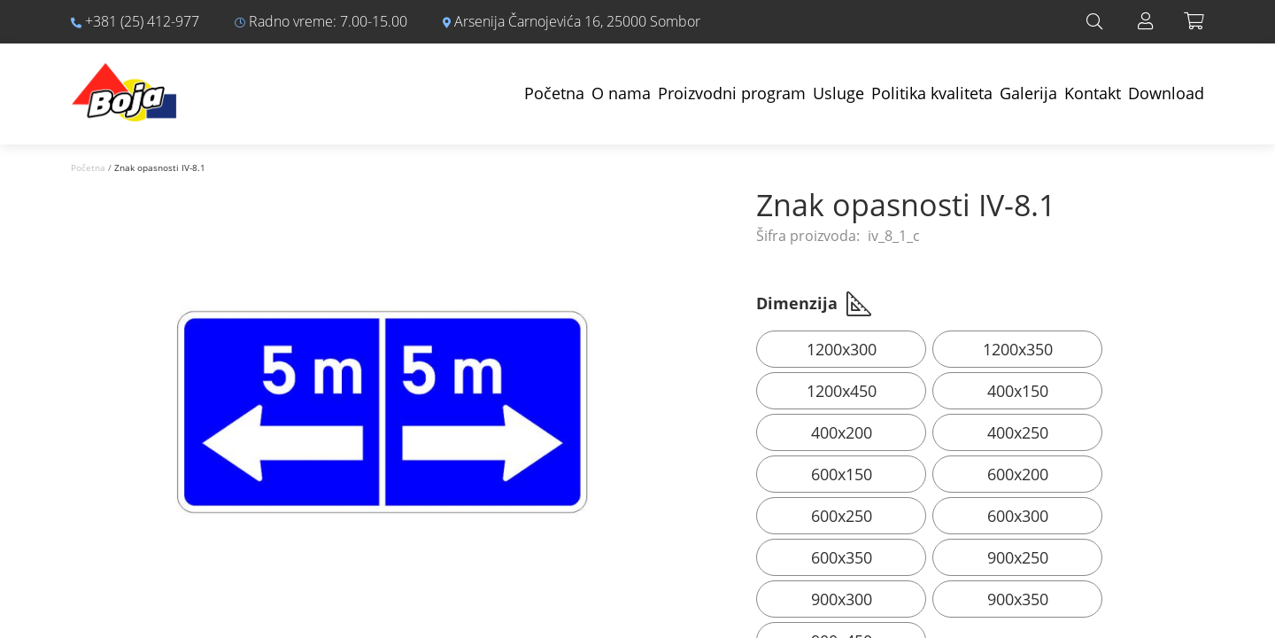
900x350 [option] (1017, 599)
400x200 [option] (841, 432)
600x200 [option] (1017, 474)
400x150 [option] (1017, 390)
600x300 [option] (1017, 515)
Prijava (1146, 21)
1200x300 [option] (842, 349)
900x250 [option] (1017, 557)
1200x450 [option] (842, 390)
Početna (554, 93)
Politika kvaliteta (932, 93)
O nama (621, 93)
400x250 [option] (1017, 432)
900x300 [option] (841, 599)
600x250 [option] (841, 515)
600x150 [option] (841, 474)
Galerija (1028, 93)
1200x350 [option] (1018, 349)
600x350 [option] (841, 557)
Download (1166, 93)
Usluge (838, 93)
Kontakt (1092, 93)
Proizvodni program (732, 93)
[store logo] (124, 83)
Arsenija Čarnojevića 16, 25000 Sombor (571, 21)
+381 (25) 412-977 (135, 21)
